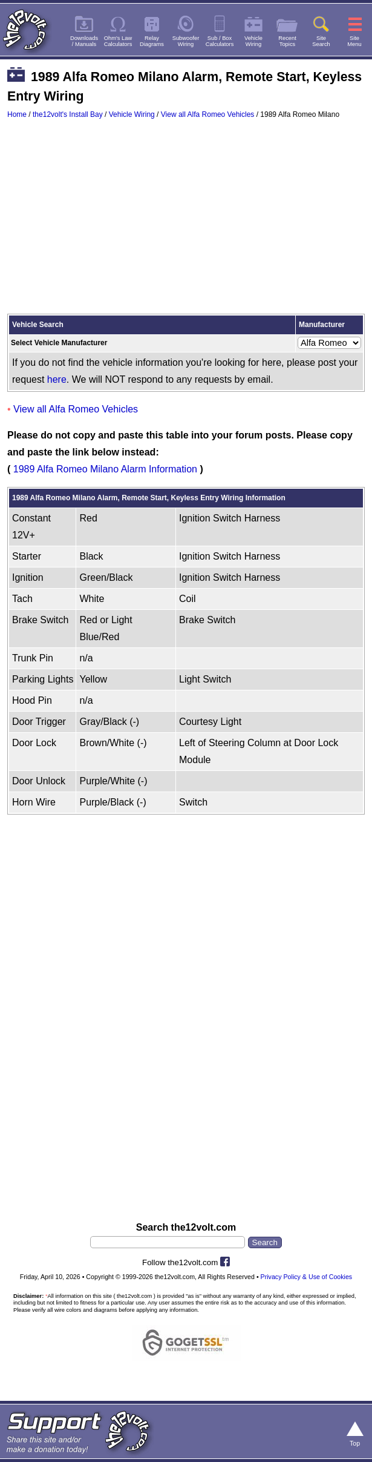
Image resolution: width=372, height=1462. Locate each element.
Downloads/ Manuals (84, 41)
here (57, 379)
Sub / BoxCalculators (220, 41)
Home (17, 114)
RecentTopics (287, 41)
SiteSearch (321, 41)
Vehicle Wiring (132, 114)
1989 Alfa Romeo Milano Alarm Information (105, 469)
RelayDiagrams (152, 41)
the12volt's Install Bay (68, 114)
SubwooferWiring (186, 41)
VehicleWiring (253, 41)
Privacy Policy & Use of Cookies (307, 1276)
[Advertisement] (186, 222)
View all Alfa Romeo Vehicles (208, 114)
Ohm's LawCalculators (118, 41)
